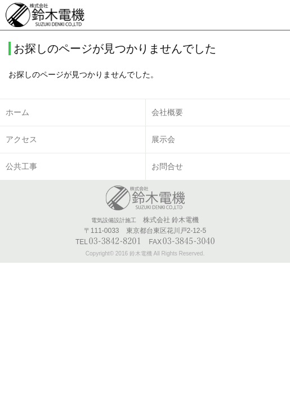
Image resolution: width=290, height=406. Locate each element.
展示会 (163, 139)
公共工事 (21, 166)
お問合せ (167, 166)
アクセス (21, 139)
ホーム (17, 112)
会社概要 (167, 112)
